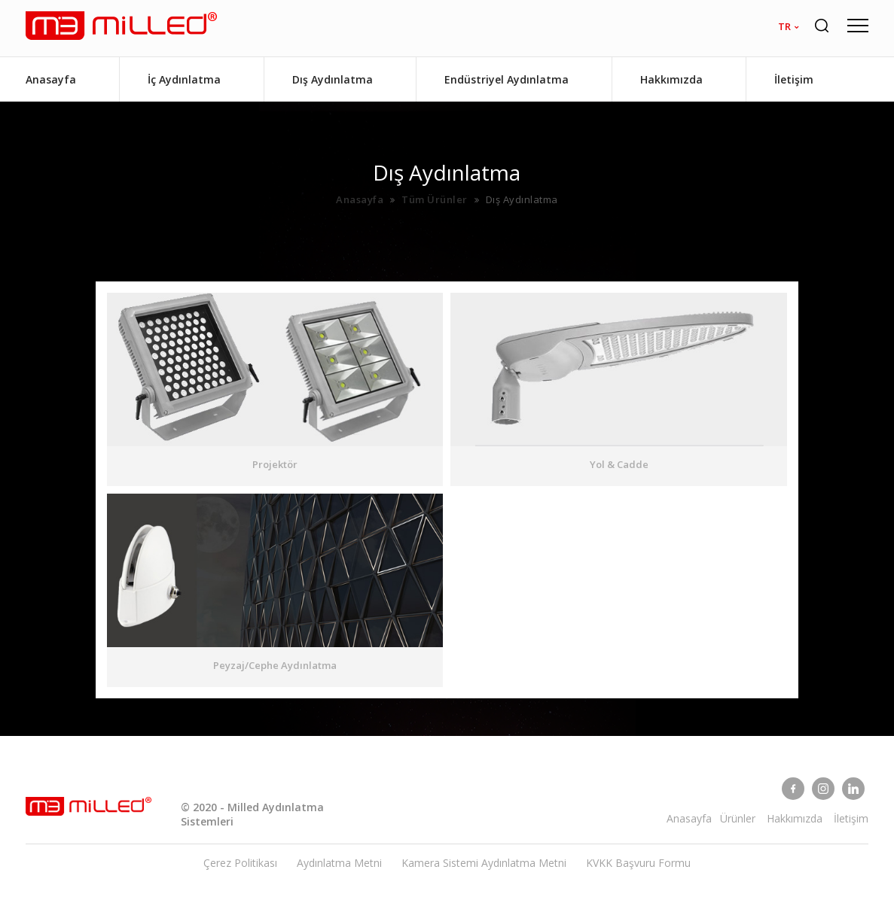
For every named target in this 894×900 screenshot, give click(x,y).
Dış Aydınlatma (332, 79)
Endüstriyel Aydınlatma (506, 79)
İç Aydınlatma (184, 79)
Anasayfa (51, 79)
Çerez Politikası (240, 863)
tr (784, 26)
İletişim (793, 79)
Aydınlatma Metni (339, 863)
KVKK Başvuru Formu (638, 863)
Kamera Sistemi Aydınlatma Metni (483, 863)
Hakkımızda (671, 79)
